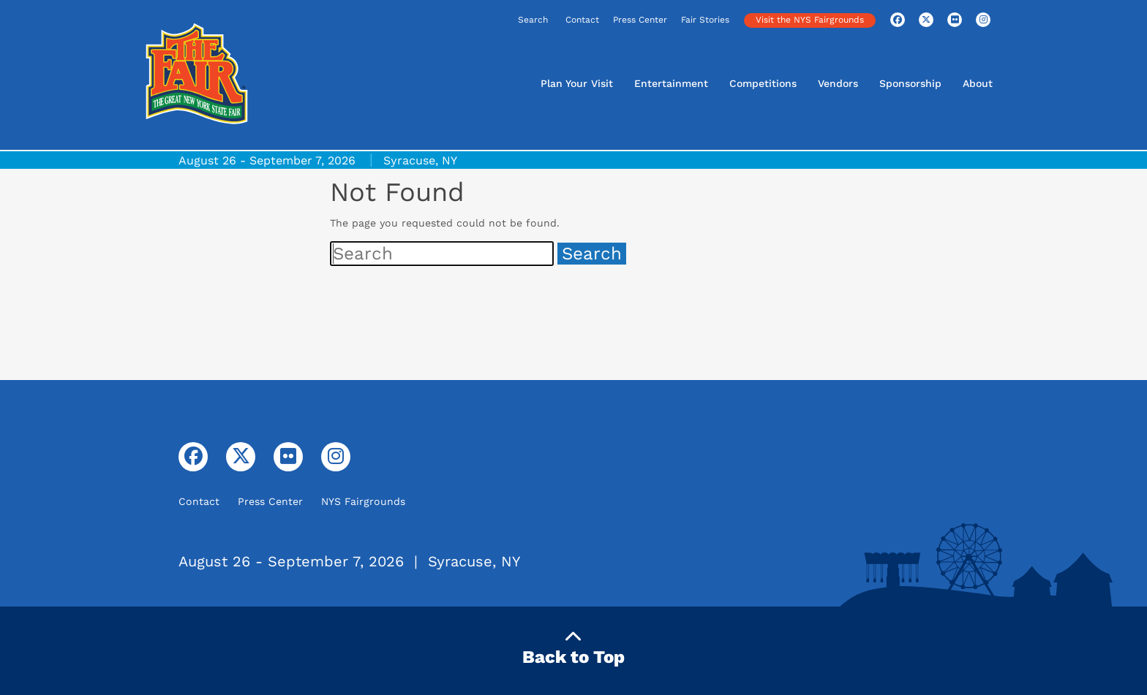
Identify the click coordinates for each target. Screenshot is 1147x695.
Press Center (640, 20)
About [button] (978, 83)
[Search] (487, 21)
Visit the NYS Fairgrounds (810, 20)
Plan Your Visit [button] (577, 83)
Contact (582, 20)
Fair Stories (705, 20)
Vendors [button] (838, 83)
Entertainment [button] (671, 83)
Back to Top (573, 647)
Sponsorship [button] (910, 83)
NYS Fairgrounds (363, 501)
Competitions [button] (763, 83)
